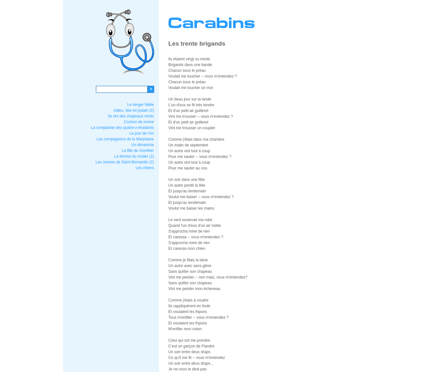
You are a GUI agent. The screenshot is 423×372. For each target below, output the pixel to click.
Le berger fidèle (140, 104)
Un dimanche (142, 145)
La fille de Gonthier (138, 150)
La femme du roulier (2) (134, 156)
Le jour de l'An (141, 133)
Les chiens (145, 168)
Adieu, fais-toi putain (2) (134, 110)
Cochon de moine (139, 122)
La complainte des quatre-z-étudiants (122, 127)
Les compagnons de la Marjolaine (125, 139)
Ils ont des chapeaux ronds (131, 116)
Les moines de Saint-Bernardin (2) (125, 162)
